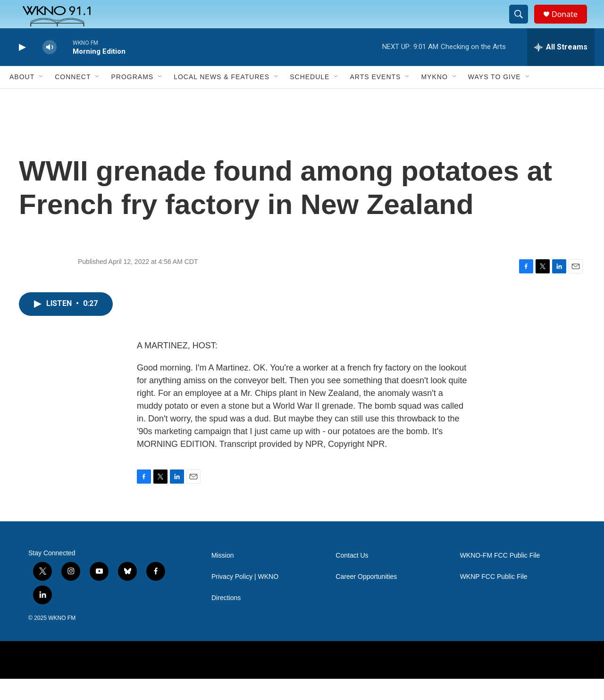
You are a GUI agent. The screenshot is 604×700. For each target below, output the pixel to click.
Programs (132, 98)
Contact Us (352, 576)
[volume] (50, 68)
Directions (226, 619)
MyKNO (434, 98)
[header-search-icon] (522, 25)
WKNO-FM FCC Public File (500, 576)
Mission (222, 576)
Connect (73, 98)
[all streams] (561, 68)
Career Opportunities (366, 597)
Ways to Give (494, 98)
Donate (570, 25)
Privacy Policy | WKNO (244, 597)
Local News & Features (221, 98)
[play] (21, 68)
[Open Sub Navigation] (41, 98)
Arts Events (375, 98)
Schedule (309, 98)
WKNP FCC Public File (494, 597)
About (21, 98)
